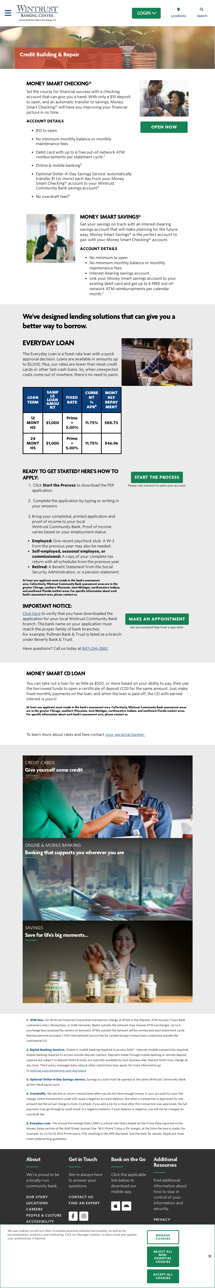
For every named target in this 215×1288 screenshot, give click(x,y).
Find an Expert (84, 1203)
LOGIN (146, 13)
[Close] (210, 1256)
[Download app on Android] (126, 1205)
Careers (34, 1209)
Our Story (37, 1197)
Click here (32, 613)
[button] (164, 127)
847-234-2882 (95, 648)
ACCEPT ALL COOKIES (163, 1276)
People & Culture (44, 1215)
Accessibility (40, 1221)
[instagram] (83, 1216)
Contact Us (81, 1197)
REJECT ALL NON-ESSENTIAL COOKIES (163, 1256)
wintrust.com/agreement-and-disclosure (58, 1070)
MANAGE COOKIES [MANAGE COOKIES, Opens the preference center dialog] (163, 1237)
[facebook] (73, 1216)
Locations (37, 1203)
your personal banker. (125, 734)
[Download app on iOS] (115, 1205)
